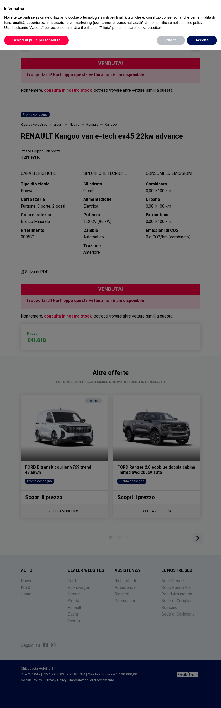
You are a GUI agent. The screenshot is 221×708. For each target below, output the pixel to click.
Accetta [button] (202, 40)
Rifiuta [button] (171, 40)
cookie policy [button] (192, 23)
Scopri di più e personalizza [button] (36, 40)
